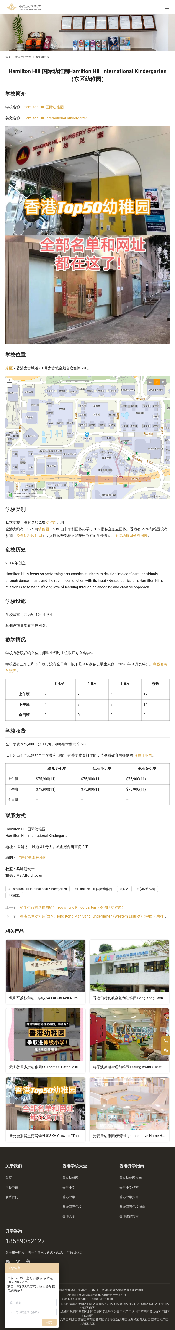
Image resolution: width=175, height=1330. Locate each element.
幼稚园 (51, 522)
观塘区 (124, 1303)
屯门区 (109, 1303)
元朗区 (82, 1303)
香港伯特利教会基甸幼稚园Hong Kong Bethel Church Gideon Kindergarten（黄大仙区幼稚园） (131, 998)
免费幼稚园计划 (29, 535)
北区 (91, 1311)
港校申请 (11, 1187)
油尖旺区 (134, 1303)
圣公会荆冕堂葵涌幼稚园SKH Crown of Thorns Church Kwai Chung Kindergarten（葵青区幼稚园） (47, 1135)
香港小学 (68, 1187)
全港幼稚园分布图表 (131, 535)
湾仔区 (153, 1303)
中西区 (84, 1307)
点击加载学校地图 (31, 858)
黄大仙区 (163, 1303)
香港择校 (107, 1290)
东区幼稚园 (147, 889)
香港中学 (68, 1197)
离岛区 (65, 1303)
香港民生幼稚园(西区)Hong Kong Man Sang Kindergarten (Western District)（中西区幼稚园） (95, 916)
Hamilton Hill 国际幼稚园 (44, 107)
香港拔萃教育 (62, 1290)
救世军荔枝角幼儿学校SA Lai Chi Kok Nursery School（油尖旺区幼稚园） (47, 998)
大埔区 (73, 1303)
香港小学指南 (129, 1187)
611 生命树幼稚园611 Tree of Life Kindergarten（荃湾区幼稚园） (72, 907)
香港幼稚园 (70, 1177)
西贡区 (91, 1303)
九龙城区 (64, 1311)
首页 (8, 57)
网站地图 (137, 1290)
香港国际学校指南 (132, 1207)
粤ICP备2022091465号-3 (86, 1290)
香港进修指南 (129, 1216)
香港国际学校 (72, 1207)
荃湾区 (144, 1303)
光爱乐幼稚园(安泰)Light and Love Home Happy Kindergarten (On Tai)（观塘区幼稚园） (131, 1135)
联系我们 (11, 1197)
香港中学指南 (129, 1197)
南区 (92, 1307)
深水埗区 (108, 1311)
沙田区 (118, 1311)
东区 (9, 368)
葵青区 (100, 1303)
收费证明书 (143, 755)
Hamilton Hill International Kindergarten (56, 118)
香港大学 (68, 1216)
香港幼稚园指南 (130, 1177)
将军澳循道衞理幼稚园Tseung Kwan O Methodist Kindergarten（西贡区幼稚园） (131, 1067)
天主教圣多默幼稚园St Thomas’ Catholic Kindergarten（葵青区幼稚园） (47, 1067)
